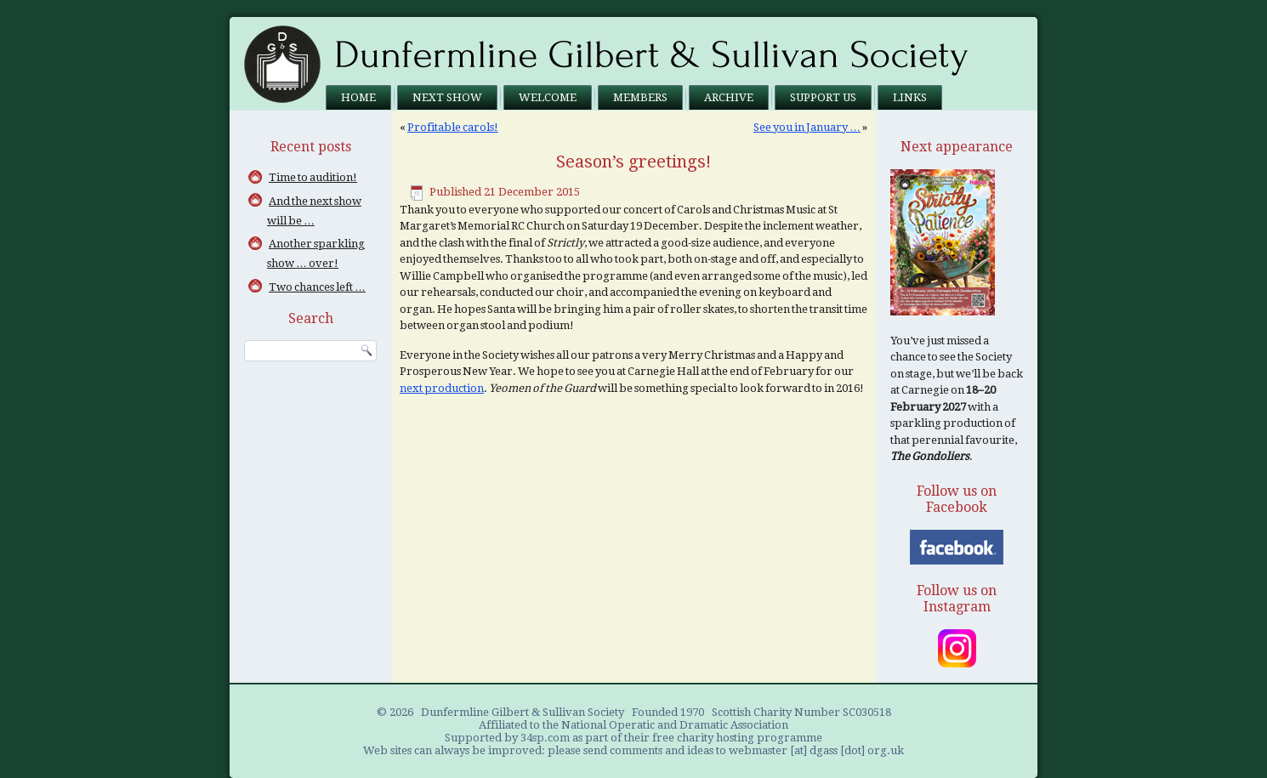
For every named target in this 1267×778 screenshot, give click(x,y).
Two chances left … (317, 287)
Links (910, 97)
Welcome (548, 97)
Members (640, 97)
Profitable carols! (452, 127)
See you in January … (807, 127)
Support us (823, 97)
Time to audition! (313, 177)
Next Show (447, 97)
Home (358, 97)
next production (442, 388)
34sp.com (545, 737)
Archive (728, 97)
